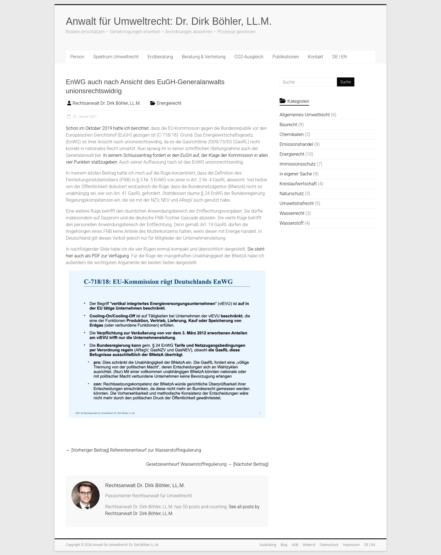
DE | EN (339, 56)
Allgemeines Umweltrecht (305, 114)
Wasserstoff (291, 223)
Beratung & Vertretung (204, 56)
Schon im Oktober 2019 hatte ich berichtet (107, 128)
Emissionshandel (296, 144)
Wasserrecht (292, 213)
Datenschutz (329, 545)
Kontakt (315, 56)
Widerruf (309, 545)
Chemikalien (292, 134)
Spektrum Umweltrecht (115, 56)
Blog (284, 545)
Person (77, 56)
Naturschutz (292, 193)
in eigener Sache (296, 174)
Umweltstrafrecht (297, 203)
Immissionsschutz (298, 164)
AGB (295, 545)
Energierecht (169, 103)
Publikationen (285, 56)
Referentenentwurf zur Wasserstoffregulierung (133, 450)
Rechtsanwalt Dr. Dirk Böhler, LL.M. (107, 103)
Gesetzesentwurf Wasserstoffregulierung (207, 464)
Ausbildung (268, 545)
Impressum (351, 545)
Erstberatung (160, 56)
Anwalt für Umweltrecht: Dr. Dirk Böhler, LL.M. (169, 21)
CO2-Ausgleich (249, 56)
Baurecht (288, 124)
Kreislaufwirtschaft (298, 183)
